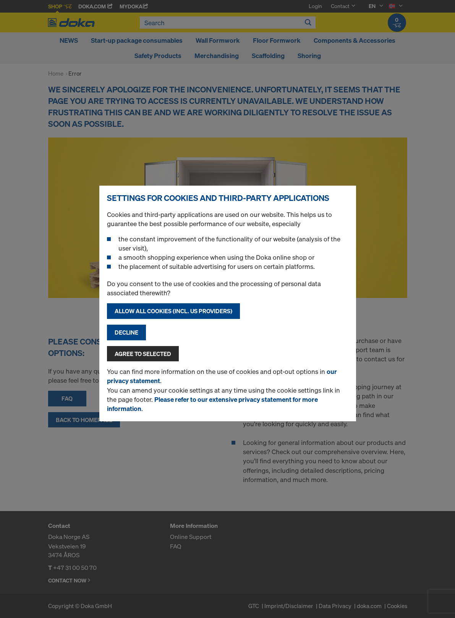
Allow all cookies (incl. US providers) (173, 311)
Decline (126, 332)
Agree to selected (143, 354)
